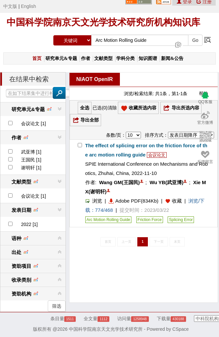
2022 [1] (29, 224)
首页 (36, 58)
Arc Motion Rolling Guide (108, 219)
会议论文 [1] (33, 123)
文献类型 (103, 58)
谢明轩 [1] (31, 167)
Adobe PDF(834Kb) (133, 201)
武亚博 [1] (31, 151)
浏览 (93, 201)
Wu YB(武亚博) (166, 182)
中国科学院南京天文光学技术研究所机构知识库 (103, 22)
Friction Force (150, 219)
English (28, 6)
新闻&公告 (172, 58)
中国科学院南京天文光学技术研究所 (106, 329)
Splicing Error (181, 219)
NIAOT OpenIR (94, 79)
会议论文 (156, 155)
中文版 (10, 6)
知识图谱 (148, 58)
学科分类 (125, 58)
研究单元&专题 (61, 58)
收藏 (177, 201)
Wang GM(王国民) (119, 182)
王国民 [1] (31, 159)
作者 (85, 58)
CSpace (180, 329)
